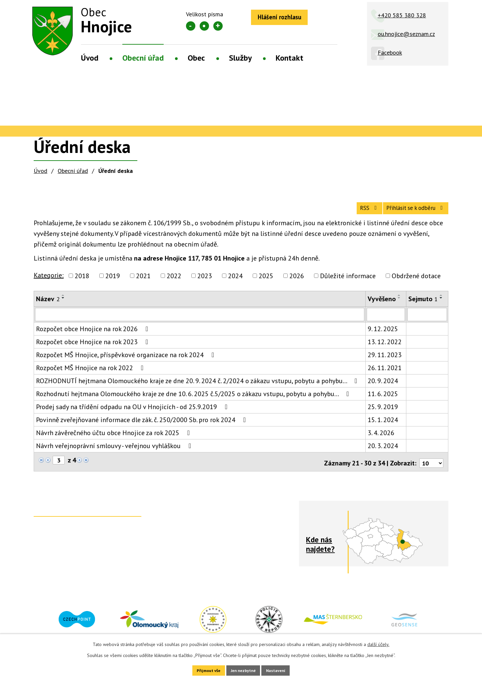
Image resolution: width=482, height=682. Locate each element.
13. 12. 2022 (385, 348)
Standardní (204, 26)
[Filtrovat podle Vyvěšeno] (386, 321)
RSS (350, 213)
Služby (240, 58)
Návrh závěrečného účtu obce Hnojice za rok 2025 (114, 439)
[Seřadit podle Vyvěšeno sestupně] (399, 304)
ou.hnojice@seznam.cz (406, 34)
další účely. (378, 642)
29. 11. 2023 (385, 361)
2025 (266, 282)
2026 (296, 282)
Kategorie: (49, 281)
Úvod (89, 58)
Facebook (390, 52)
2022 (174, 282)
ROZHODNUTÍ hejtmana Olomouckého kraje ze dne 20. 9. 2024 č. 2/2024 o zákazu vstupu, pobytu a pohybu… (198, 387)
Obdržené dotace (416, 282)
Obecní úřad (143, 58)
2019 (112, 282)
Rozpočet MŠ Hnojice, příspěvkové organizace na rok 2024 (126, 361)
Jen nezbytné (243, 669)
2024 (235, 282)
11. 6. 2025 (383, 400)
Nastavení (284, 669)
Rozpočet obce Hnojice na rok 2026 (93, 335)
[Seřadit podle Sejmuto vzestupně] (441, 301)
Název (48, 305)
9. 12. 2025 (383, 335)
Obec (196, 58)
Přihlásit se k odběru (408, 213)
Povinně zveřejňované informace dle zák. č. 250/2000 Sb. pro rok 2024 (142, 426)
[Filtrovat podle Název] (199, 321)
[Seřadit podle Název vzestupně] (63, 301)
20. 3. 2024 (383, 452)
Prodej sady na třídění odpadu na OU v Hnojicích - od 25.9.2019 (133, 413)
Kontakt (289, 58)
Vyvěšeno (382, 305)
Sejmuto (423, 305)
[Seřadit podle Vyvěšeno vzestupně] (399, 301)
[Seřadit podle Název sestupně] (63, 304)
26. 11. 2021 (385, 374)
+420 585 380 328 (402, 15)
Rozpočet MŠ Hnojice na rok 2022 (91, 374)
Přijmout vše (200, 669)
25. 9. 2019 (383, 413)
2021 (143, 282)
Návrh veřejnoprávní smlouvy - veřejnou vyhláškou (115, 452)
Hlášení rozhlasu (285, 18)
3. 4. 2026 (381, 439)
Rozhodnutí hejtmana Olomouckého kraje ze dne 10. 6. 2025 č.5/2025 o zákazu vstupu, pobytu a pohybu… (194, 400)
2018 (82, 282)
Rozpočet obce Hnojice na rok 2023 (93, 348)
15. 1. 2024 (383, 426)
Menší (190, 26)
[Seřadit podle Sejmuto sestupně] (441, 304)
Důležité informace (348, 282)
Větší (218, 26)
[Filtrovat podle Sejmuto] (427, 321)
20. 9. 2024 (383, 387)
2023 (204, 282)
